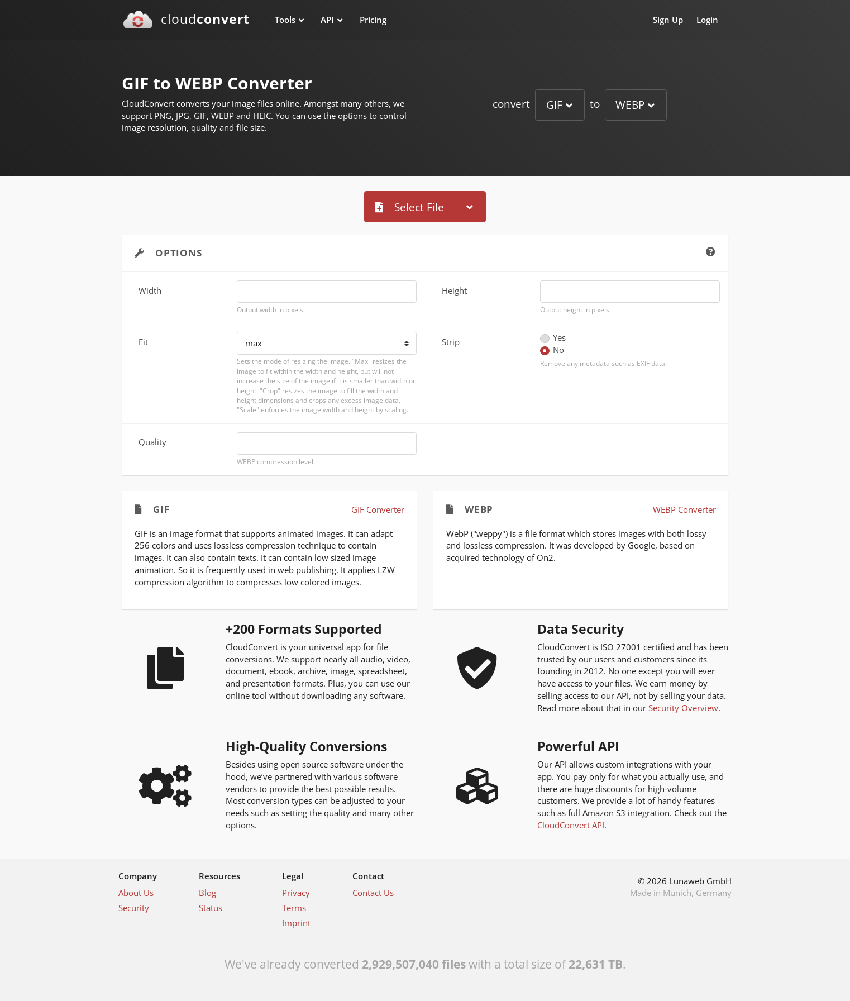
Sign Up (668, 19)
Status (210, 907)
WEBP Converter (684, 509)
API (327, 19)
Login (707, 19)
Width (150, 290)
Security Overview (683, 707)
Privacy (296, 892)
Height (454, 290)
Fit (143, 341)
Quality (152, 441)
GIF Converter (377, 509)
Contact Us (373, 892)
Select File (409, 207)
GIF (554, 105)
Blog (207, 892)
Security (133, 907)
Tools (285, 19)
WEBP (629, 105)
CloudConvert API (570, 825)
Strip (451, 341)
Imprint (296, 922)
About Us (136, 892)
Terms (294, 907)
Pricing (373, 19)
